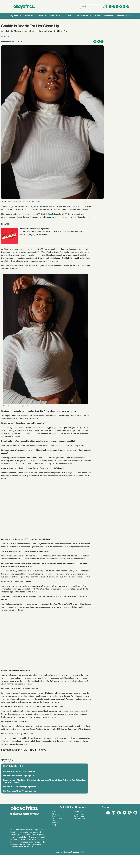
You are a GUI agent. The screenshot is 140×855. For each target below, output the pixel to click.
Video (68, 16)
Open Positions (79, 818)
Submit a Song (79, 816)
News (27, 16)
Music (40, 16)
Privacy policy (79, 814)
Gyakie (33, 207)
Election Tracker (124, 16)
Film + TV (54, 16)
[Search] (104, 6)
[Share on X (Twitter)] (98, 41)
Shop (97, 16)
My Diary (48, 214)
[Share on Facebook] (95, 41)
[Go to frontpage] (24, 6)
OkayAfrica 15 (15, 16)
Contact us (78, 812)
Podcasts (108, 16)
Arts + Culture (81, 16)
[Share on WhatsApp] (102, 41)
